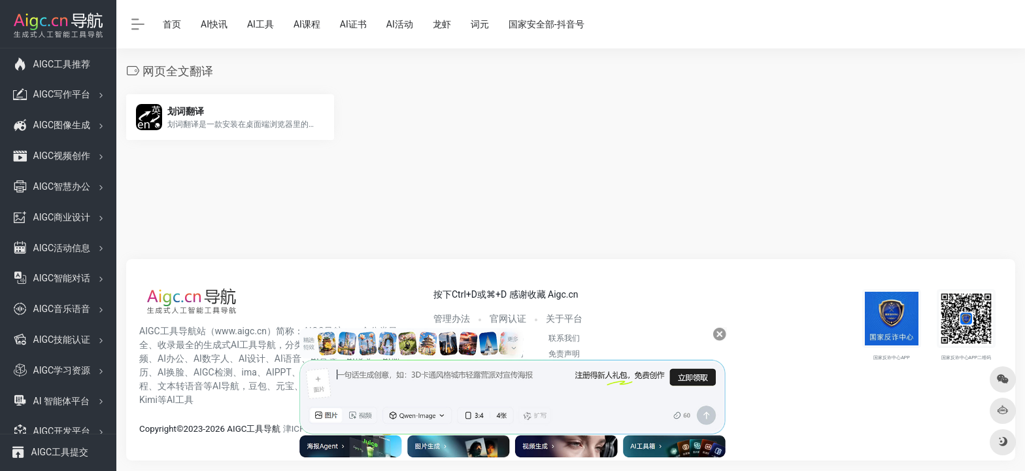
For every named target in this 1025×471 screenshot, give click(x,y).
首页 (172, 24)
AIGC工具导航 (168, 331)
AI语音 (288, 358)
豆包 (257, 386)
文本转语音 (180, 386)
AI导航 (225, 386)
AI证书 (353, 24)
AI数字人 (211, 358)
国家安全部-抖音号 (546, 24)
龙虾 (442, 24)
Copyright (157, 429)
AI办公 (171, 358)
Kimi (148, 399)
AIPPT (279, 372)
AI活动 (399, 24)
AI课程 (307, 24)
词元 (480, 24)
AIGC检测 (213, 372)
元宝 (285, 386)
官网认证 (508, 318)
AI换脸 (171, 372)
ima (249, 372)
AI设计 (252, 358)
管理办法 (451, 318)
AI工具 (260, 24)
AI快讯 (214, 24)
